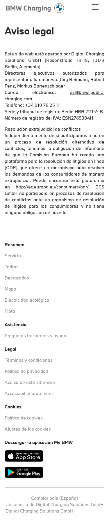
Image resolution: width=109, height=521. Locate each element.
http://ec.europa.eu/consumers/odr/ (52, 187)
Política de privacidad (26, 371)
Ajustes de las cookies (28, 429)
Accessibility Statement (29, 393)
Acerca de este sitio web (30, 382)
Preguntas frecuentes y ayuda (35, 335)
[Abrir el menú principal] (95, 8)
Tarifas (12, 267)
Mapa (10, 289)
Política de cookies (24, 418)
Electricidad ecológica (27, 300)
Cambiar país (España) (54, 498)
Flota (10, 311)
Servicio (13, 255)
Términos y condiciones (29, 360)
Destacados (17, 278)
